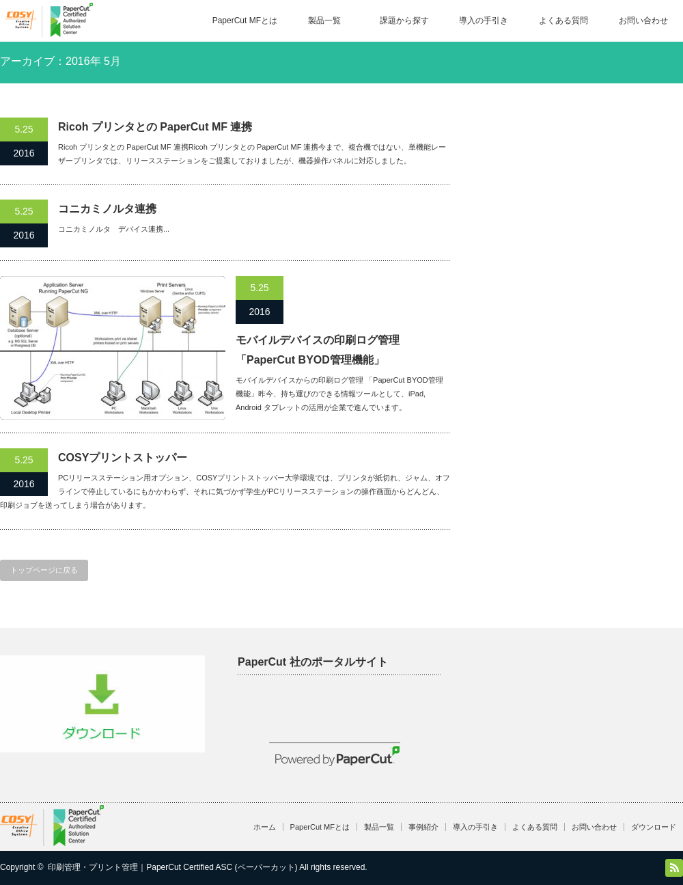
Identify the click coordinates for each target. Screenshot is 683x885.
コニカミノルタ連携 (107, 209)
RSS (674, 868)
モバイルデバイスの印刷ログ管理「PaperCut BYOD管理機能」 (318, 350)
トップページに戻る (44, 570)
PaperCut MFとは (244, 20)
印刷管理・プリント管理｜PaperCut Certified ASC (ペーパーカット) (172, 867)
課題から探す (404, 20)
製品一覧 (324, 20)
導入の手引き (483, 20)
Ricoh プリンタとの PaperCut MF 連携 (155, 127)
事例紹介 (423, 827)
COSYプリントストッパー (122, 457)
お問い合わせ (643, 20)
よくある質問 (563, 20)
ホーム (264, 827)
